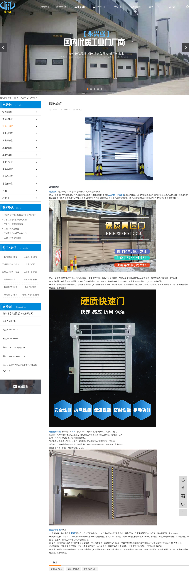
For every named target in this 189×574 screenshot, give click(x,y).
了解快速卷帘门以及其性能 (15, 220)
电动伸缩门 (7, 176)
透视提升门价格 (30, 280)
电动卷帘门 (7, 169)
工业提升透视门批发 (10, 264)
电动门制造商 (30, 287)
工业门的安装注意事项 (13, 224)
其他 (4, 191)
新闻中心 (154, 6)
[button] (87, 89)
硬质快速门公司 (90, 569)
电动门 (117, 6)
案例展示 (136, 6)
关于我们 (44, 6)
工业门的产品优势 (11, 229)
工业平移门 (99, 6)
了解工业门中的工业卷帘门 (15, 233)
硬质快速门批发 (73, 569)
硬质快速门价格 (56, 569)
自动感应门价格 (10, 257)
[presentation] (3, 47)
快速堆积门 (7, 119)
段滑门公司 (30, 264)
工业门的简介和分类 (12, 238)
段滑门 (5, 198)
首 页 (16, 98)
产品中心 (24, 98)
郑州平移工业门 (10, 280)
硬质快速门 (34, 98)
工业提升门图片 (30, 272)
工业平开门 (7, 162)
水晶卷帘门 (7, 183)
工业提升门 (81, 6)
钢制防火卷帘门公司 (30, 295)
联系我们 (172, 6)
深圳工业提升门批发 (10, 272)
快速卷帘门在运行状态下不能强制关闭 (20, 215)
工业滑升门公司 (30, 257)
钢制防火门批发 (10, 295)
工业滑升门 (7, 148)
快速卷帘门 (62, 6)
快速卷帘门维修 (10, 287)
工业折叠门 (7, 155)
